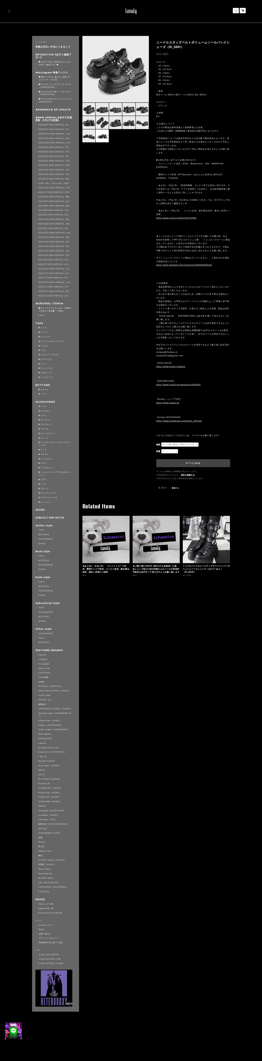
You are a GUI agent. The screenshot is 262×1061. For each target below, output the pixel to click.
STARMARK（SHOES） (50, 801)
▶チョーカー (44, 411)
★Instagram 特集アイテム (51, 72)
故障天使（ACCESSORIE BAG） (53, 824)
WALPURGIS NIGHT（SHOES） (54, 691)
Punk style (43, 577)
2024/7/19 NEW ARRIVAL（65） (54, 219)
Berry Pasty (44, 869)
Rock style (42, 551)
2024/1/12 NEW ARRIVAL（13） (54, 273)
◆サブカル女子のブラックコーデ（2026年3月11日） (55, 100)
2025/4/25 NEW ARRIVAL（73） (54, 170)
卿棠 (40, 855)
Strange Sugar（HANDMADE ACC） (54, 714)
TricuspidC (44, 664)
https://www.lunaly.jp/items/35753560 (176, 218)
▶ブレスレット (45, 424)
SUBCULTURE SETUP (49, 517)
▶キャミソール (45, 368)
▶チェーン (43, 438)
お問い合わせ (45, 934)
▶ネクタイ (43, 454)
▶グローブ (43, 488)
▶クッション (44, 502)
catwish (42, 655)
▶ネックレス (44, 420)
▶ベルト (42, 415)
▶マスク (42, 463)
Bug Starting (45, 873)
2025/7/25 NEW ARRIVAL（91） (54, 156)
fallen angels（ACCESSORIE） (53, 729)
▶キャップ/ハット (46, 433)
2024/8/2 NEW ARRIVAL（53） (54, 215)
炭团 (40, 837)
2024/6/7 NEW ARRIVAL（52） (54, 228)
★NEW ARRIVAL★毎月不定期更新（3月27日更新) (53, 119)
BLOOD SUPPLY (46, 761)
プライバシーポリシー (49, 938)
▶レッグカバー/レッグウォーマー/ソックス (54, 443)
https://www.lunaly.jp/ (167, 403)
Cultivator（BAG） (47, 819)
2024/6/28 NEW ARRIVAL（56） (54, 224)
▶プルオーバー (45, 372)
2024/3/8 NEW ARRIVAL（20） (54, 259)
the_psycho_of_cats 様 (50, 913)
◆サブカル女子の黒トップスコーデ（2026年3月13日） (54, 93)
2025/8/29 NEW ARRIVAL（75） (54, 152)
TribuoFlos (43, 891)
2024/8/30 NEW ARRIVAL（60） (54, 206)
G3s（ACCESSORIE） (48, 882)
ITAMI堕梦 (43, 677)
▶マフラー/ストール (47, 497)
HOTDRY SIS (44, 700)
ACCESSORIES (45, 401)
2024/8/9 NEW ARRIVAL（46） (54, 210)
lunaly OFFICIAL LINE (50, 959)
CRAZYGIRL (44, 673)
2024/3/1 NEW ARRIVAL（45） (54, 264)
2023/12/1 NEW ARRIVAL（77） (54, 287)
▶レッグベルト (45, 459)
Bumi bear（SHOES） (49, 765)
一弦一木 (42, 756)
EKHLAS (42, 828)
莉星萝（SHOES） (47, 864)
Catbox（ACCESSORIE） (50, 725)
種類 (158, 444)
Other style (43, 629)
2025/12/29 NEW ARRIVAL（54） (55, 134)
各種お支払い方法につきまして (52, 46)
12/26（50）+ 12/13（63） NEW (53, 183)
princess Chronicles (48, 747)
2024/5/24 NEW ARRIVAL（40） (55, 232)
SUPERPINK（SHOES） (50, 788)
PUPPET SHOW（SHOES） (52, 860)
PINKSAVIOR (45, 738)
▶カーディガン (45, 359)
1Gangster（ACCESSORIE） (52, 810)
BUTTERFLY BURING (49, 779)
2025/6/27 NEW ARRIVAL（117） (54, 161)
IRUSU (41, 842)
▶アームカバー (45, 467)
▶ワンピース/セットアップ (50, 341)
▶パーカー (43, 346)
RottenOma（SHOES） (49, 720)
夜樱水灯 (42, 704)
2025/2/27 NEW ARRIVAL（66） (54, 179)
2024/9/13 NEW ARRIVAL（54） (54, 201)
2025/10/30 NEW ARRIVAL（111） (55, 143)
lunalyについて (46, 925)
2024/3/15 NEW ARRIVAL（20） (54, 255)
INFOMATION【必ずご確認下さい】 (53, 56)
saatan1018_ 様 (45, 908)
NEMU (41, 770)
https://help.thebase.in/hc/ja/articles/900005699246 (184, 265)
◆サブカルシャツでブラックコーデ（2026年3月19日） (54, 85)
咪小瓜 (41, 846)
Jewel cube (44, 668)
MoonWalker (44, 734)
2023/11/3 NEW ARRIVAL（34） (54, 296)
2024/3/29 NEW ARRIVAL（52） (54, 251)
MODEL (40, 899)
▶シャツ (42, 327)
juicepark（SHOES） (48, 815)
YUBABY (43, 659)
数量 (158, 451)
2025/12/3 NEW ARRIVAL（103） (54, 138)
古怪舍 (41, 682)
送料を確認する (188, 475)
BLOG (42, 929)
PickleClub (44, 783)
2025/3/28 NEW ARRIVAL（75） (54, 174)
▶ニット (42, 364)
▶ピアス (42, 479)
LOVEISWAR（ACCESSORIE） (53, 887)
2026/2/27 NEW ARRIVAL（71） (54, 129)
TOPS (41, 315)
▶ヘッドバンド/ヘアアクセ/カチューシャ (54, 473)
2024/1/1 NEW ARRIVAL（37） (53, 277)
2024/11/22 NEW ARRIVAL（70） (54, 187)
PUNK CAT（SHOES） (49, 797)
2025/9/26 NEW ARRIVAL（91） (54, 147)
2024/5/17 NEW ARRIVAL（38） (54, 237)
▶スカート (43, 389)
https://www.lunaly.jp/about (170, 366)
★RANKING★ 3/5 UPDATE (53, 109)
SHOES (40, 509)
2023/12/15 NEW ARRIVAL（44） (55, 282)
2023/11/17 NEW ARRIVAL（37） (54, 291)
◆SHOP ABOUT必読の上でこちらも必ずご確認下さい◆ (54, 63)
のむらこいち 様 (45, 904)
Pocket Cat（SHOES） (49, 792)
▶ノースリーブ (45, 377)
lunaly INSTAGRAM (49, 954)
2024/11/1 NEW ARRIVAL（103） (54, 192)
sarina (41, 774)
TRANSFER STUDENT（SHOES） (55, 709)
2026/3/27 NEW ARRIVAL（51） (54, 125)
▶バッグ (42, 406)
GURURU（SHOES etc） (50, 686)
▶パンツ (42, 394)
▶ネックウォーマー (47, 493)
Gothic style (44, 525)
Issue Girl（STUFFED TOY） (52, 752)
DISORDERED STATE (49, 833)
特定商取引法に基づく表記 (51, 942)
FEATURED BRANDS (49, 650)
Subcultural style (47, 603)
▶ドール (42, 484)
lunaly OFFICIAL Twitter (51, 963)
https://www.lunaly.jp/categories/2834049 (178, 385)
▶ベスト (42, 350)
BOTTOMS (42, 385)
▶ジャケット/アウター (48, 354)
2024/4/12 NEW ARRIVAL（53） (54, 246)
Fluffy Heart (44, 695)
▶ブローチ (43, 429)
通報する (175, 488)
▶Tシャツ (43, 332)
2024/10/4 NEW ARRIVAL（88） (54, 197)
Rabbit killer (44, 851)
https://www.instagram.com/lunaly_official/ (179, 421)
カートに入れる (193, 463)
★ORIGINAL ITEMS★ (49, 303)
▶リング (42, 450)
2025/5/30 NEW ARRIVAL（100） (54, 165)
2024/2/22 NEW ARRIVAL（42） (54, 269)
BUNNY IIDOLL (46, 878)
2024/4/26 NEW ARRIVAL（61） (54, 242)
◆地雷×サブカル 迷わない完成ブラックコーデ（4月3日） (54, 78)
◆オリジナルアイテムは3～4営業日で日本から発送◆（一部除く (54, 309)
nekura (42, 743)
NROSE (42, 806)
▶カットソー (44, 337)
